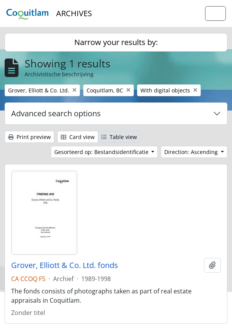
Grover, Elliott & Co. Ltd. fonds (64, 265)
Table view (119, 137)
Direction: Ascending (191, 152)
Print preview (29, 137)
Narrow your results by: (116, 42)
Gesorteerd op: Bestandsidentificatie (102, 152)
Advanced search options (56, 113)
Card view (78, 137)
